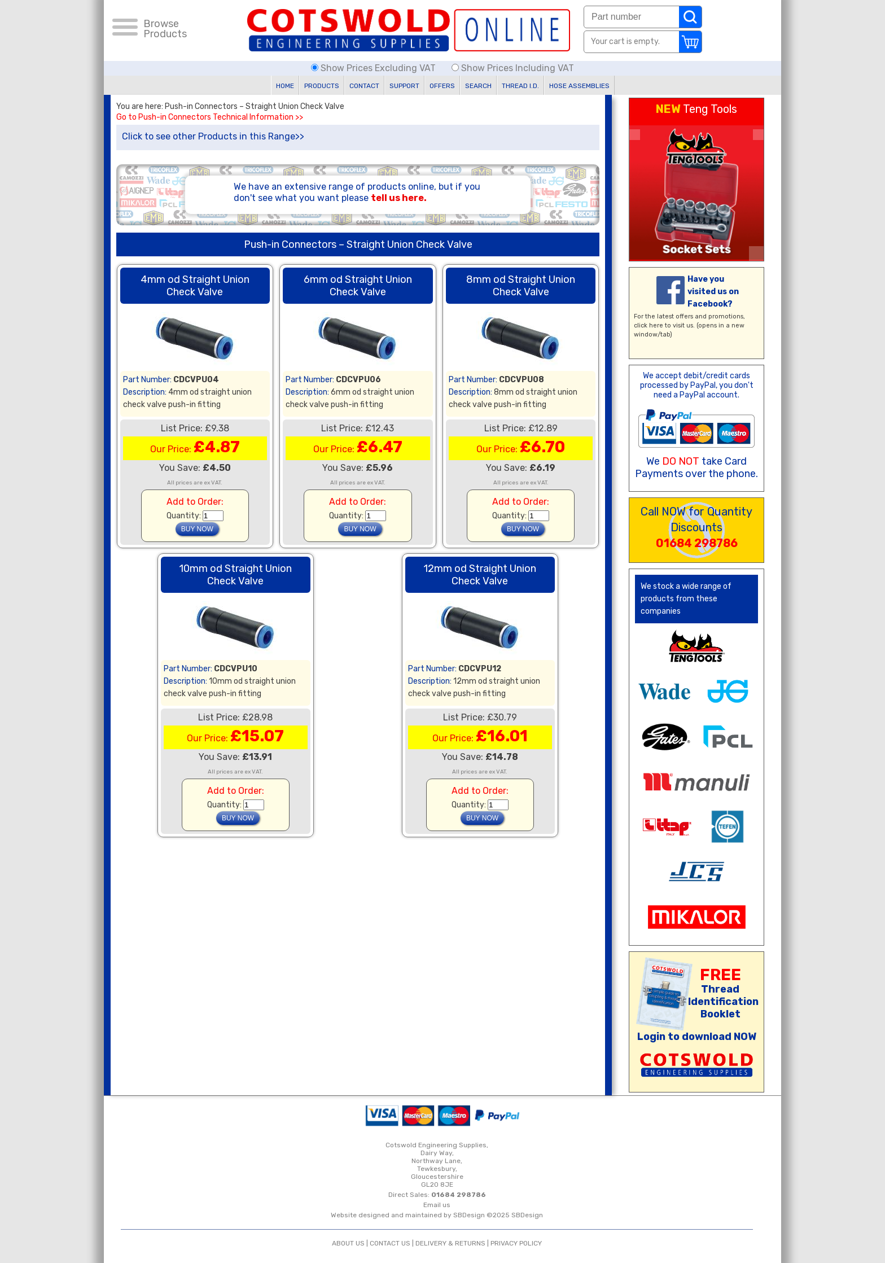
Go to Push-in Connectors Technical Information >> (209, 117)
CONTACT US (390, 1243)
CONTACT (364, 86)
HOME (285, 86)
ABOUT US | (351, 1243)
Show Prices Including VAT (513, 68)
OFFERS (442, 86)
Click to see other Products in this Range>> (213, 136)
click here (648, 325)
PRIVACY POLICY (516, 1243)
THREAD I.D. (520, 86)
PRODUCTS (321, 86)
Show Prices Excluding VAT (374, 68)
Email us (436, 1205)
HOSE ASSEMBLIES (579, 86)
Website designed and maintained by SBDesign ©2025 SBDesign (437, 1215)
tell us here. (399, 198)
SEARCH (478, 86)
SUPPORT (404, 86)
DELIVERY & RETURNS (450, 1243)
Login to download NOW (696, 1036)
